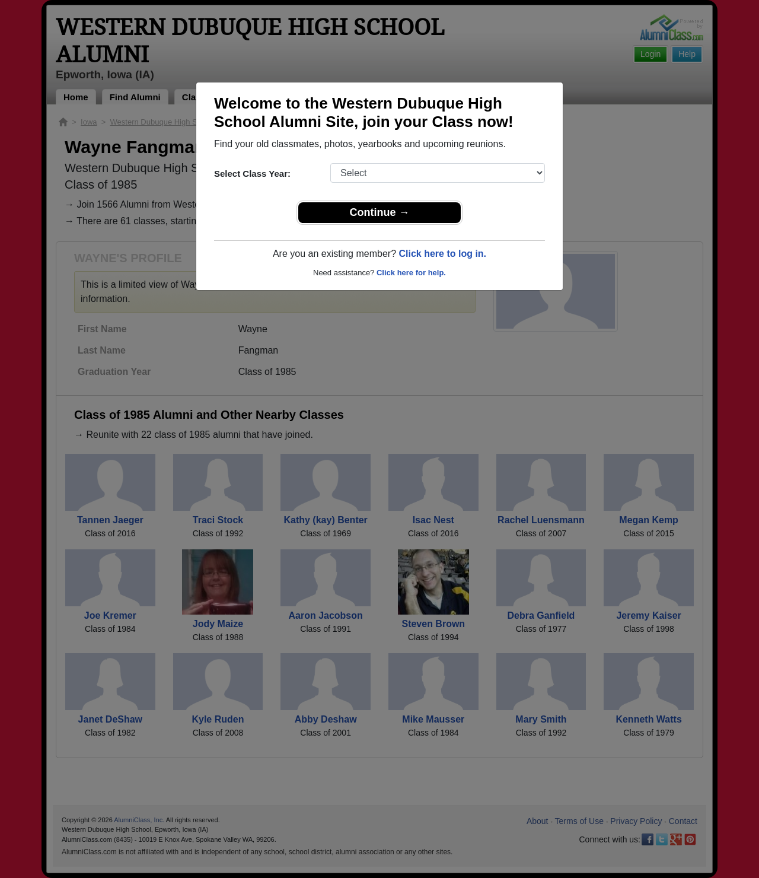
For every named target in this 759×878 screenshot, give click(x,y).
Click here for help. (411, 272)
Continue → (380, 212)
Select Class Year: (252, 173)
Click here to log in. (442, 254)
